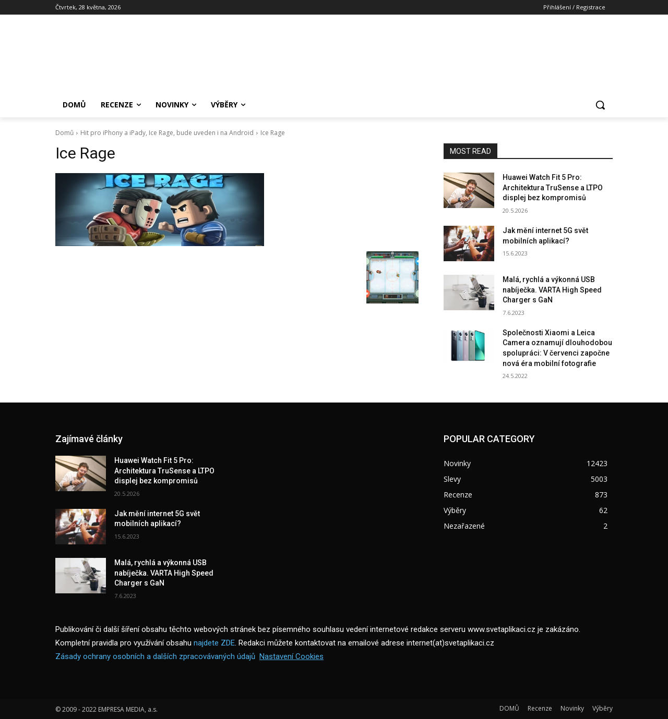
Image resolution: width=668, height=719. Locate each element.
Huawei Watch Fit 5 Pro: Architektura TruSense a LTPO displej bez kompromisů (553, 187)
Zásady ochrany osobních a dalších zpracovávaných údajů (155, 656)
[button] (600, 104)
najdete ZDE (214, 643)
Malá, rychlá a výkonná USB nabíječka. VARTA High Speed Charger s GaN (552, 289)
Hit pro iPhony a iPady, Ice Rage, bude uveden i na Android (167, 132)
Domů (64, 132)
